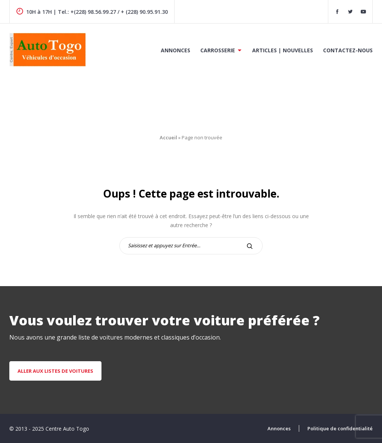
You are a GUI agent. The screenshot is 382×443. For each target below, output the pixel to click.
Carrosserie (217, 50)
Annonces (175, 50)
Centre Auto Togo (67, 428)
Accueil (168, 137)
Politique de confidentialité (340, 428)
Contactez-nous (348, 50)
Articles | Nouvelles (282, 50)
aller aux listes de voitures (55, 371)
